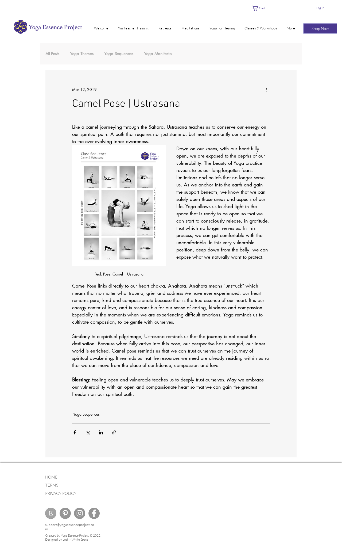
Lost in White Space (75, 539)
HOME (51, 477)
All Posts (52, 53)
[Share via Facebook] (74, 432)
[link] (262, 8)
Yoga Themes (82, 53)
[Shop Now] (320, 28)
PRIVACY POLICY (60, 493)
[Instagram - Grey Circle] (79, 513)
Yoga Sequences (118, 53)
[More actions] (266, 89)
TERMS (51, 485)
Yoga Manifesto (158, 53)
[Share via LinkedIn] (100, 432)
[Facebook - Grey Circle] (94, 513)
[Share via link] (113, 432)
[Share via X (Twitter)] (87, 432)
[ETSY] (50, 513)
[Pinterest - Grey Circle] (65, 513)
